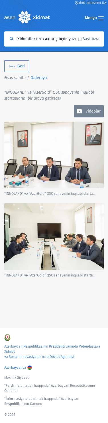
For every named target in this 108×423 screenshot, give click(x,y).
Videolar (93, 111)
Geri (21, 66)
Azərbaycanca (15, 368)
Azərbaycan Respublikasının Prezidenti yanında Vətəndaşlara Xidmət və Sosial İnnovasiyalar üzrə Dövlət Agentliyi (52, 351)
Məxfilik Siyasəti (16, 378)
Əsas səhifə (15, 77)
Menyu (94, 17)
